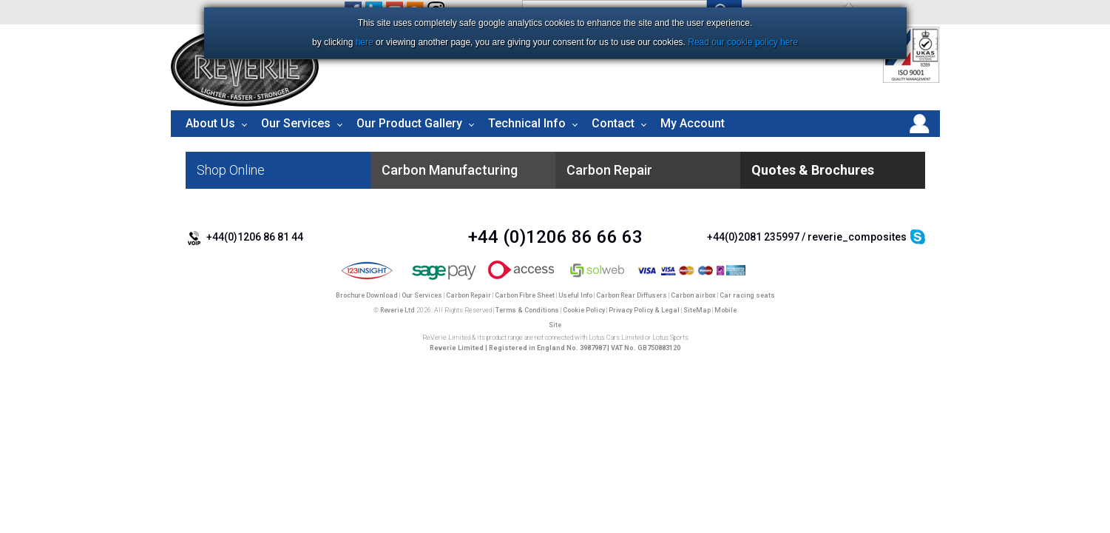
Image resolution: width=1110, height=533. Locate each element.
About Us (210, 123)
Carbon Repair (468, 295)
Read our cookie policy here (743, 42)
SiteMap (697, 310)
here (364, 42)
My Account (692, 123)
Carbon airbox (693, 295)
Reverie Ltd (397, 310)
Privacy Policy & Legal (644, 310)
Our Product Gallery (409, 123)
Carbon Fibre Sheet (525, 295)
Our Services (296, 123)
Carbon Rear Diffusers (631, 295)
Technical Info (527, 123)
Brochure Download (367, 295)
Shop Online (231, 170)
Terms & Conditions (527, 310)
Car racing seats (747, 295)
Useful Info (575, 295)
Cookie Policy (584, 310)
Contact (613, 123)
